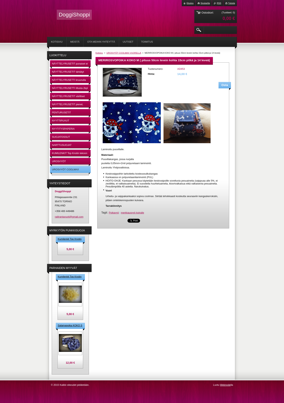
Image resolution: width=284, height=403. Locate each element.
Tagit (104, 212)
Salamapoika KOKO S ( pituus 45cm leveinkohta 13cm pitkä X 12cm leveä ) (70, 325)
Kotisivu (99, 53)
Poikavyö (114, 212)
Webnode (225, 384)
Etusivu (190, 3)
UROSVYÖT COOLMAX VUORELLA (124, 53)
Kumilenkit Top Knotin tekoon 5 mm (70, 239)
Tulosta (231, 3)
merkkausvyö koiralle (132, 212)
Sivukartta (205, 3)
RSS (219, 3)
